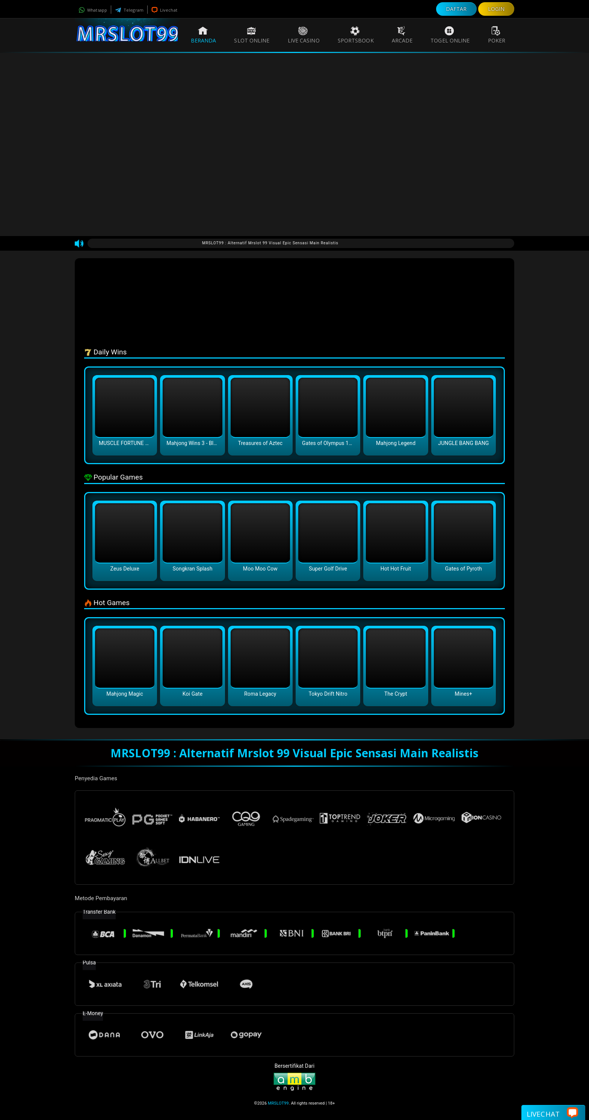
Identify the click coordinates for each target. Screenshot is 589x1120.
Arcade (402, 35)
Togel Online (450, 35)
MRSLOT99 (278, 1103)
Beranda (203, 35)
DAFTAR (456, 8)
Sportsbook (356, 35)
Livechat (164, 10)
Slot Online (251, 35)
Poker (497, 35)
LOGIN (496, 8)
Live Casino (304, 35)
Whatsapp (93, 10)
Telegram (129, 10)
